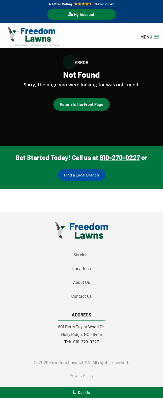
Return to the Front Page (81, 104)
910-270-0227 (120, 157)
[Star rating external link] (81, 4)
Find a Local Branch (81, 174)
